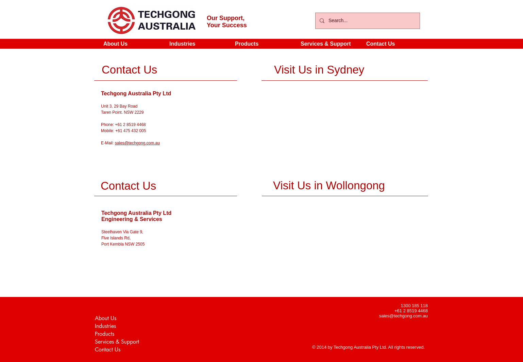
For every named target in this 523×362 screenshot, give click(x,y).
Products (104, 333)
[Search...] (366, 21)
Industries (105, 326)
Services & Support (117, 341)
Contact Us (107, 349)
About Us (105, 318)
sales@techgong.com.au (137, 143)
